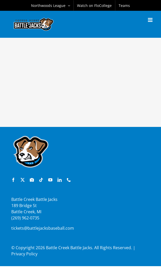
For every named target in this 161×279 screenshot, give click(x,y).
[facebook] (13, 180)
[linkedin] (60, 180)
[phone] (69, 180)
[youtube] (50, 180)
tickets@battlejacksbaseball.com (42, 228)
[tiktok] (41, 180)
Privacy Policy (24, 254)
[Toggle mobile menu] (150, 20)
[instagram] (32, 180)
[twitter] (23, 180)
